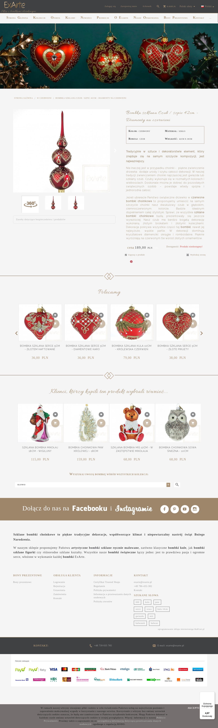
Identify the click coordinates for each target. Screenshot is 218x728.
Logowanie (59, 599)
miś (151, 633)
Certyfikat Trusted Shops (107, 599)
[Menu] (213, 694)
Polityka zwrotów (103, 619)
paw (157, 619)
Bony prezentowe (22, 599)
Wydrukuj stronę (196, 255)
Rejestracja (59, 603)
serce (138, 626)
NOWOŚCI (86, 17)
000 (137, 619)
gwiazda (140, 633)
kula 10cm (163, 626)
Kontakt (57, 616)
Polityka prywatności (105, 608)
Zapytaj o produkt (135, 255)
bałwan (154, 640)
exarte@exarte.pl (143, 599)
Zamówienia (59, 612)
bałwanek (140, 640)
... (210, 18)
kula (147, 619)
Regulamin (99, 603)
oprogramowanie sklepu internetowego (176, 646)
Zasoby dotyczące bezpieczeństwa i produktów (41, 219)
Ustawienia (59, 608)
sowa (149, 626)
